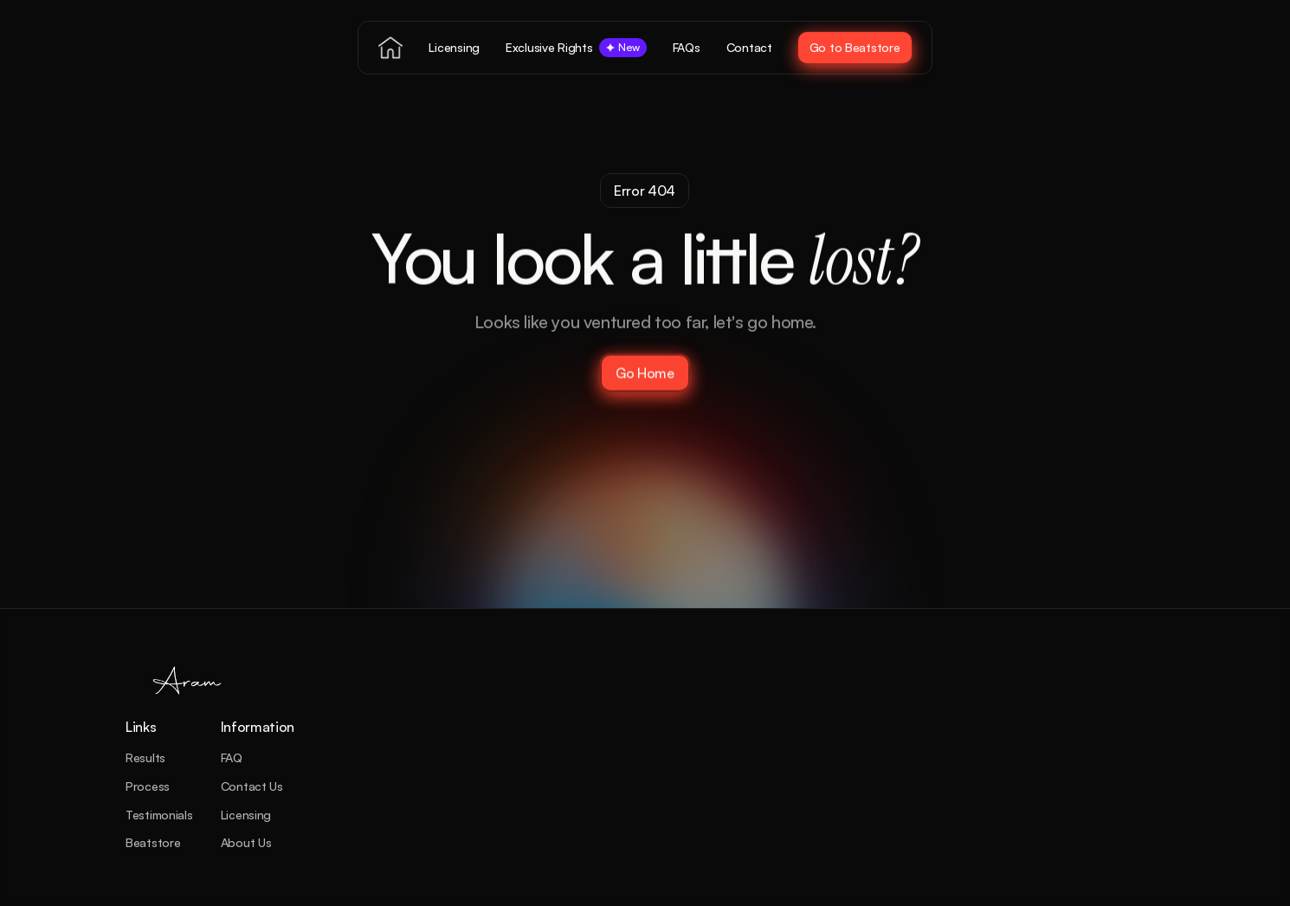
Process (148, 786)
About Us (246, 842)
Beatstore (153, 842)
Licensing (246, 814)
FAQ (231, 757)
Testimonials (159, 814)
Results (145, 757)
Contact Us (252, 786)
